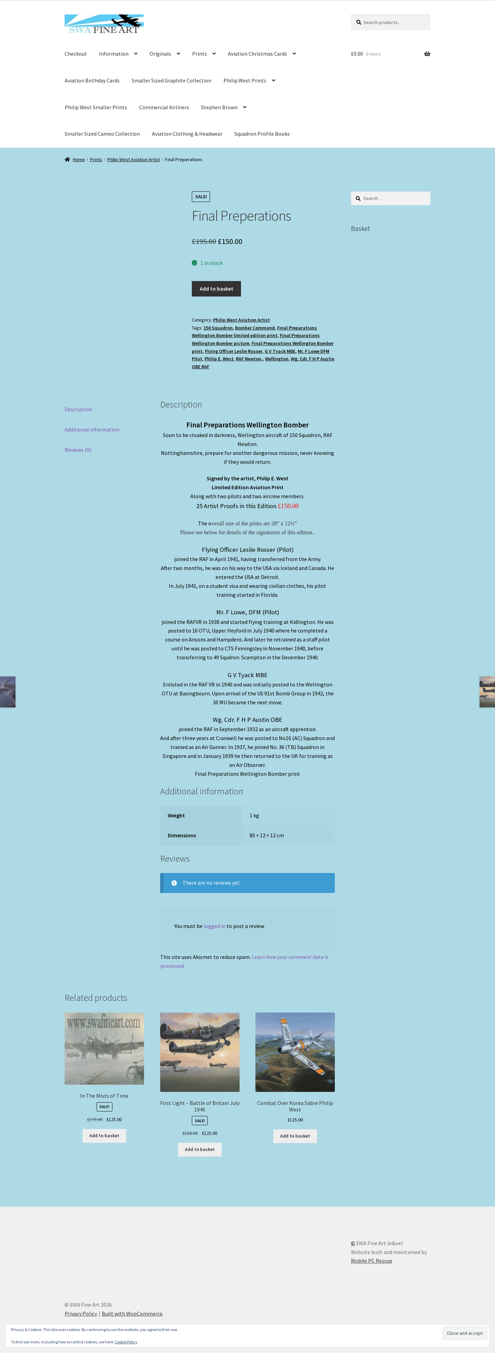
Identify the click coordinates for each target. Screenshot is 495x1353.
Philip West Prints (244, 80)
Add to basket (216, 288)
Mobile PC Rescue (371, 1260)
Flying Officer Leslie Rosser (233, 351)
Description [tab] (78, 409)
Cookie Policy (126, 1341)
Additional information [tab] (92, 429)
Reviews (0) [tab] (78, 449)
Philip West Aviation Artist (133, 159)
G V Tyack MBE (280, 351)
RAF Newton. (249, 359)
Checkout (76, 53)
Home (79, 159)
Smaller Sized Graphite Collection (171, 80)
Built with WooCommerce (132, 1313)
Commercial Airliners (164, 107)
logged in (215, 925)
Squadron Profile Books (262, 133)
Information (114, 53)
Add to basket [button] (104, 1135)
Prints (199, 53)
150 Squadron (218, 328)
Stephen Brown (219, 107)
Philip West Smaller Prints (96, 107)
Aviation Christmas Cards (257, 53)
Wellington (276, 359)
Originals (160, 53)
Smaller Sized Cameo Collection (102, 133)
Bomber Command (255, 328)
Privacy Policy (81, 1313)
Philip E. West (219, 359)
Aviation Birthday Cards (92, 80)
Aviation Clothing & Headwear (187, 133)
